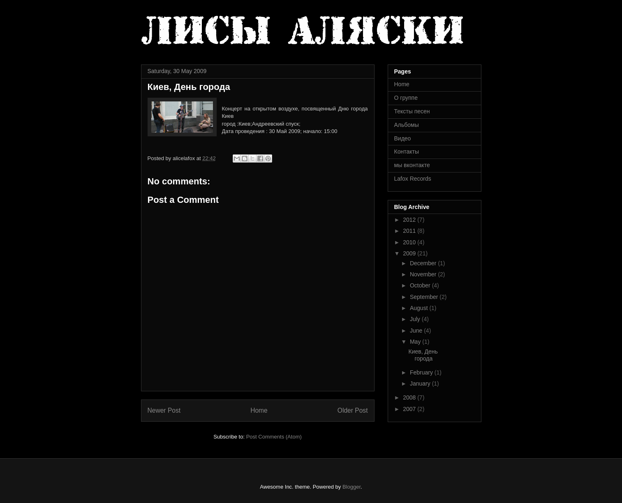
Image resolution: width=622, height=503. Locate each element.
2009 (410, 253)
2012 (410, 219)
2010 (410, 242)
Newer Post (164, 410)
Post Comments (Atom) (274, 437)
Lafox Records (412, 178)
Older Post (353, 410)
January (421, 383)
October (421, 285)
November (424, 274)
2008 (410, 397)
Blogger (351, 487)
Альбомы (406, 125)
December (424, 263)
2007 (410, 409)
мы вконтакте (412, 165)
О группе (406, 97)
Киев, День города (422, 355)
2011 (410, 230)
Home (259, 410)
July (416, 319)
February (422, 372)
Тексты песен (412, 111)
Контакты (406, 151)
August (419, 308)
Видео (402, 138)
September (424, 297)
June (417, 330)
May (416, 341)
